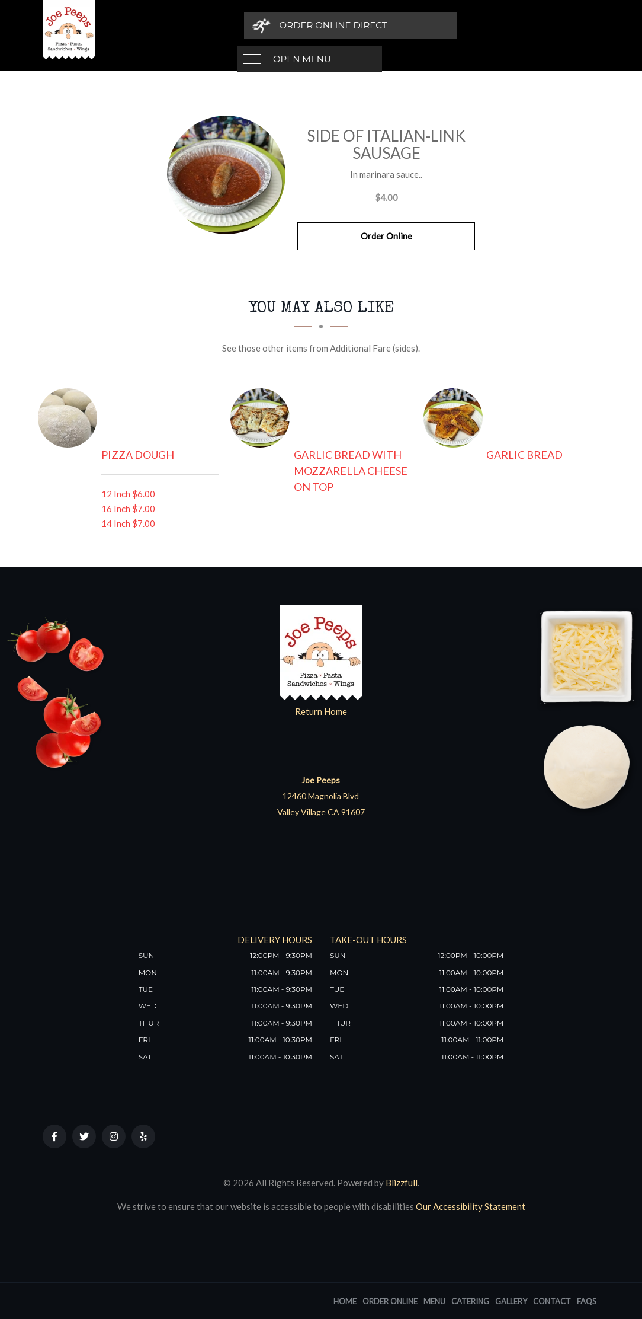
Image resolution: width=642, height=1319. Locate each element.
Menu (434, 1301)
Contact (552, 1301)
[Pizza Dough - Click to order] (70, 418)
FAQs (586, 1301)
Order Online (386, 236)
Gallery (511, 1301)
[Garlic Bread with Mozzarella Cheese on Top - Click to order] (263, 418)
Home (345, 1301)
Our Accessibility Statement (469, 1206)
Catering (470, 1301)
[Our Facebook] (54, 1136)
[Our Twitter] (84, 1136)
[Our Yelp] (143, 1136)
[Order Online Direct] (466, 25)
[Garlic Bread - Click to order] (456, 418)
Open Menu (302, 25)
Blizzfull (402, 1182)
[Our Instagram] (114, 1136)
